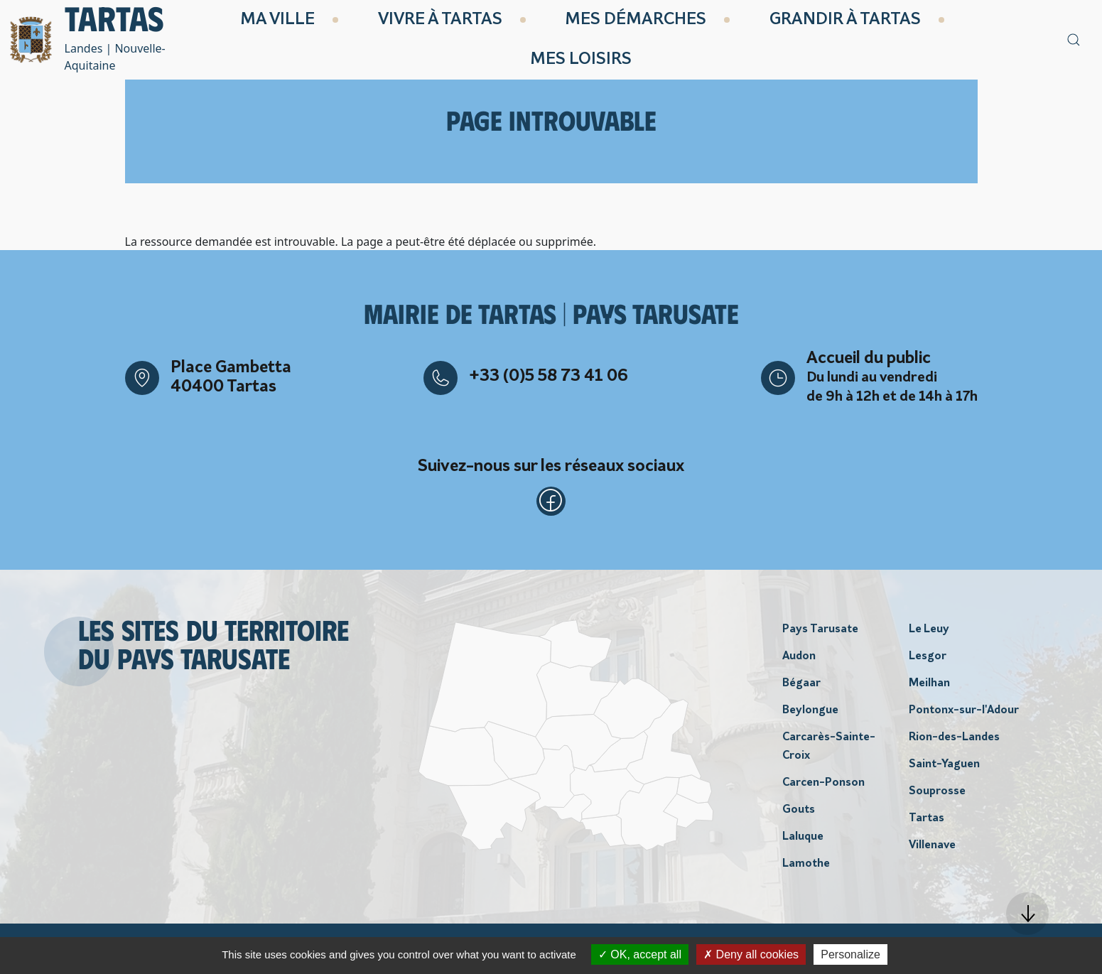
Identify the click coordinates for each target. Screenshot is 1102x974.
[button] (1027, 913)
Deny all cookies (751, 954)
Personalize (850, 954)
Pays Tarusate (820, 634)
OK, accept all (639, 954)
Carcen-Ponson (823, 788)
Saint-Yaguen (944, 769)
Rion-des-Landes (954, 742)
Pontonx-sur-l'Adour (964, 715)
